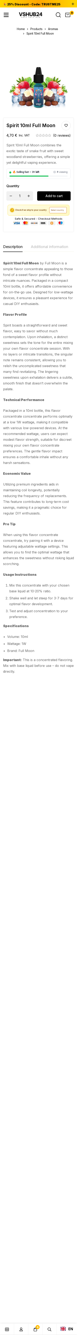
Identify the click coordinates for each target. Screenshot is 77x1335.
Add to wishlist (66, 125)
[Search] (58, 15)
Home (21, 29)
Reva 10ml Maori (52, 834)
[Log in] (21, 1329)
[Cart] (67, 15)
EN (67, 1328)
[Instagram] (14, 1037)
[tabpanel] (38, 467)
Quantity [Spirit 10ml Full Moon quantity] (12, 186)
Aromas (53, 29)
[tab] (13, 247)
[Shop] (7, 1329)
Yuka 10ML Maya (14, 834)
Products (36, 29)
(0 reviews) (62, 135)
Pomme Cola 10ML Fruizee (55, 747)
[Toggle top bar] (73, 4)
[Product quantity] (19, 196)
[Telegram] (14, 1043)
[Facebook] (14, 1032)
